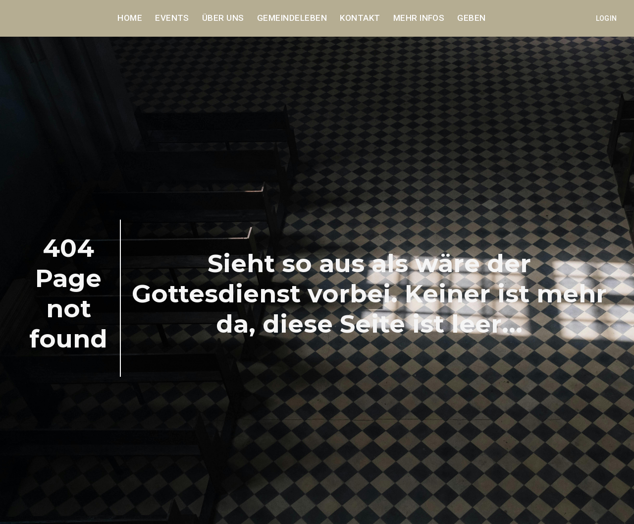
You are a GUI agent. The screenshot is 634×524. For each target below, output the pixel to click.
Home (129, 18)
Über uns (223, 18)
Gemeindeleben (292, 18)
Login (606, 18)
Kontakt (360, 18)
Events (172, 18)
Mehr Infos (419, 18)
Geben (471, 18)
